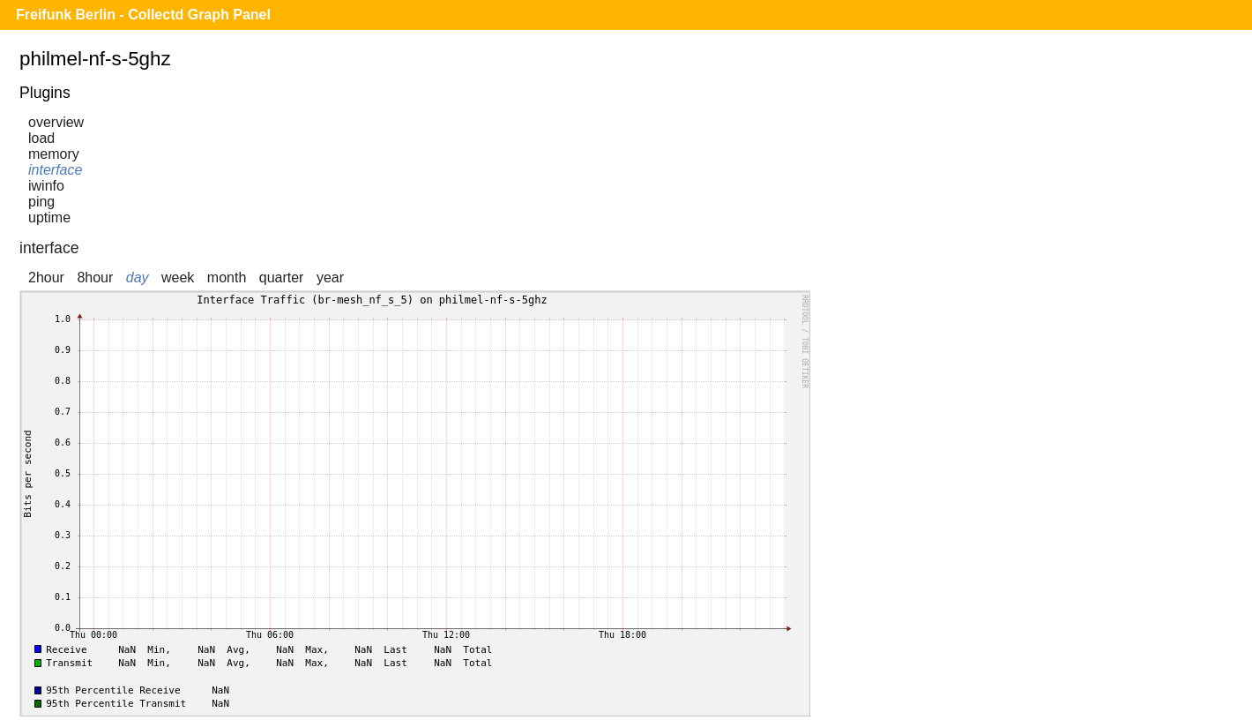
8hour (95, 277)
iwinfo (46, 185)
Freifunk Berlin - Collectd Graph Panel (143, 14)
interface (55, 169)
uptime (49, 217)
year (330, 277)
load (41, 138)
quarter (281, 277)
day (137, 277)
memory (53, 153)
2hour (46, 277)
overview (56, 122)
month (226, 277)
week (177, 277)
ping (41, 201)
